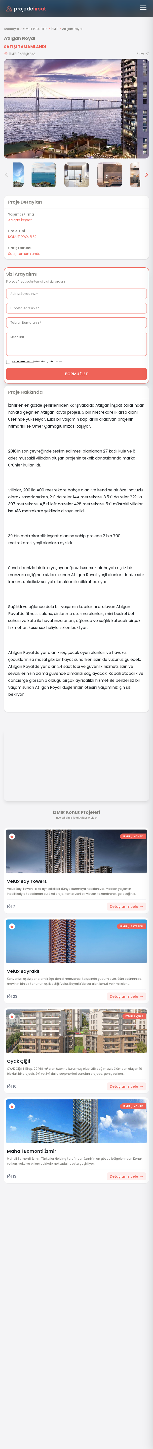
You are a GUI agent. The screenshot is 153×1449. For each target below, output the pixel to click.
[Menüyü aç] (143, 7)
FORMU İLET (76, 374)
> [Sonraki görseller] (146, 175)
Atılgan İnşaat (20, 220)
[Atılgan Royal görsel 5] (76, 174)
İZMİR (55, 29)
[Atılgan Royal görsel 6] (109, 174)
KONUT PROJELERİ (35, 29)
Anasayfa (11, 29)
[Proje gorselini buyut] (76, 108)
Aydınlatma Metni (23, 361)
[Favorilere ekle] (12, 836)
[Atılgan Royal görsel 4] (44, 174)
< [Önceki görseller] (6, 175)
